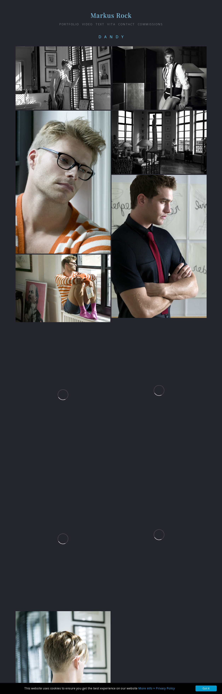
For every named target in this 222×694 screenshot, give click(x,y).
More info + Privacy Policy (156, 688)
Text (100, 24)
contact (126, 24)
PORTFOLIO (69, 24)
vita (111, 24)
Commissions (150, 24)
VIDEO (87, 24)
